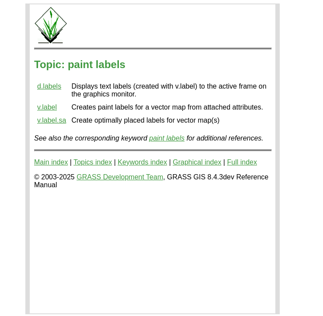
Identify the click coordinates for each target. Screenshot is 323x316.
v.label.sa (51, 120)
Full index (242, 162)
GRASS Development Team (119, 177)
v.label (47, 107)
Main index (51, 162)
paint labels (166, 138)
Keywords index (142, 162)
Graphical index (197, 162)
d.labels (49, 86)
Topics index (92, 162)
